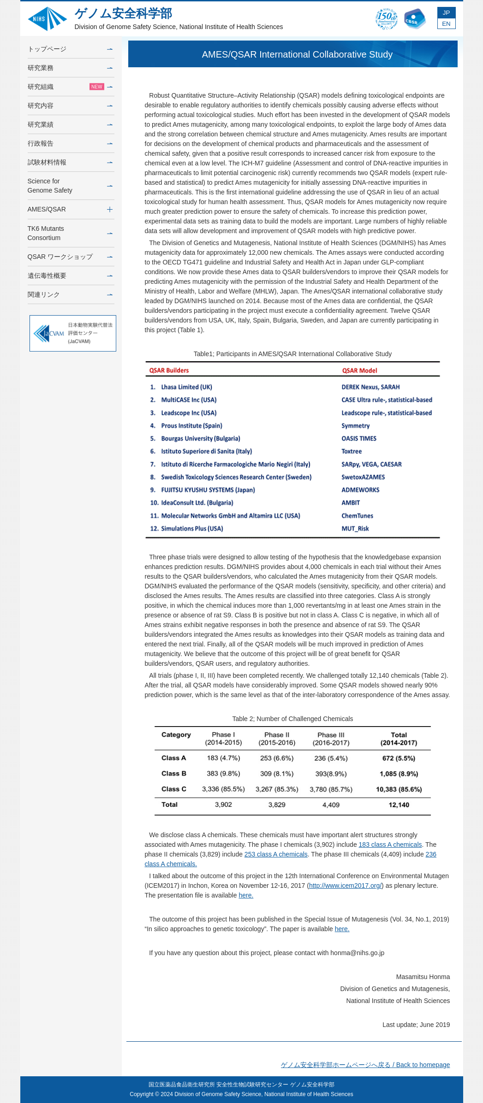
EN (446, 23)
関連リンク (70, 294)
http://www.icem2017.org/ (345, 885)
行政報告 (70, 143)
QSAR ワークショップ (70, 256)
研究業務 (70, 67)
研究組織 (70, 86)
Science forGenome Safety (70, 185)
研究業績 (70, 124)
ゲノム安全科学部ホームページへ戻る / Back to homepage (365, 1064)
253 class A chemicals (276, 854)
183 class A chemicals (390, 844)
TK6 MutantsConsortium (70, 233)
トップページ (70, 48)
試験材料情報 (70, 162)
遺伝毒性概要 (70, 275)
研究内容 (70, 105)
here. (246, 895)
